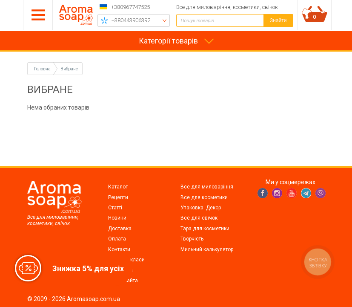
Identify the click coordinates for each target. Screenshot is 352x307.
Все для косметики (204, 197)
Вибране (69, 69)
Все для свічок (198, 218)
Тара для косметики (204, 229)
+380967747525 (130, 7)
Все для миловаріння (206, 187)
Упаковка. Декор (200, 208)
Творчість (191, 239)
